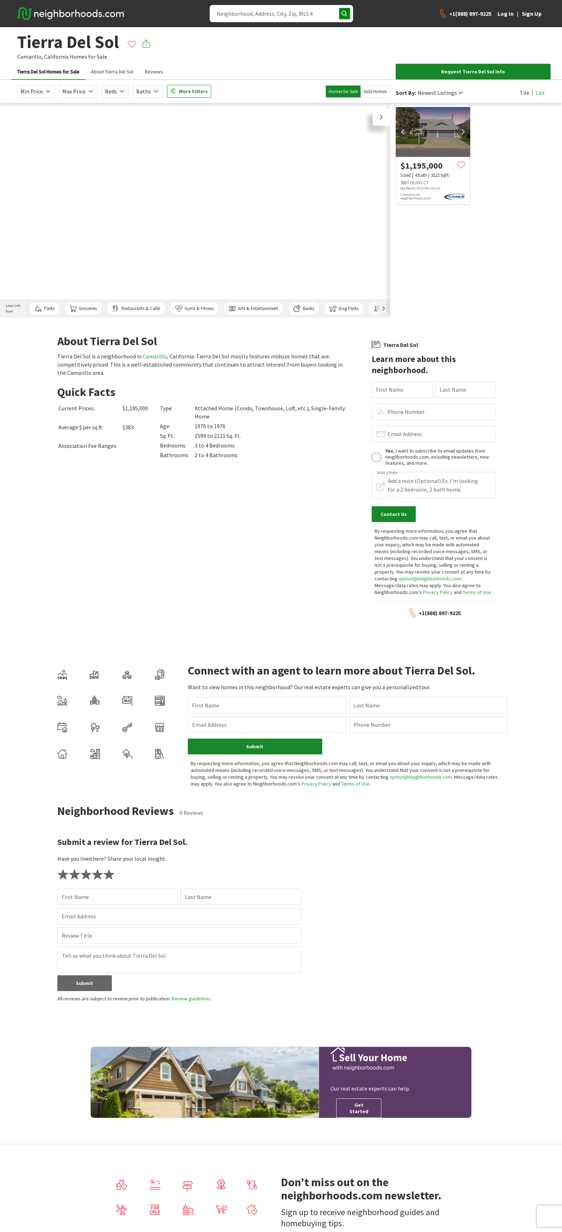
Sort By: (406, 93)
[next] (463, 131)
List (540, 93)
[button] (381, 117)
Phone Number (406, 412)
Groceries (83, 308)
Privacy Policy (438, 592)
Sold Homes (375, 91)
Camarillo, (30, 56)
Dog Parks (343, 308)
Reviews (154, 71)
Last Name (453, 389)
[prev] (403, 131)
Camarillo (155, 356)
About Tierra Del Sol (112, 71)
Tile (524, 93)
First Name (389, 389)
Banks (303, 308)
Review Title (77, 935)
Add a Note (387, 472)
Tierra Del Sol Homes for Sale (48, 71)
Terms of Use (477, 592)
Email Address (404, 434)
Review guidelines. (192, 998)
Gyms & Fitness (194, 308)
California (56, 56)
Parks (44, 308)
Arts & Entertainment (253, 308)
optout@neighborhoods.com (430, 578)
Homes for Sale (343, 91)
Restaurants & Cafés (136, 308)
